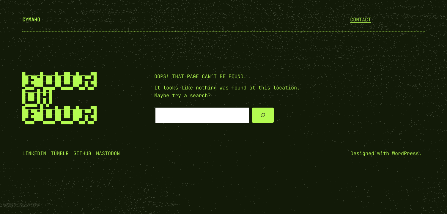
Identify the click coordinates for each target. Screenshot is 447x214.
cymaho (31, 19)
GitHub (82, 153)
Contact (360, 19)
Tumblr (60, 153)
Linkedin (34, 153)
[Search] (263, 115)
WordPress (405, 153)
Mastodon (108, 153)
